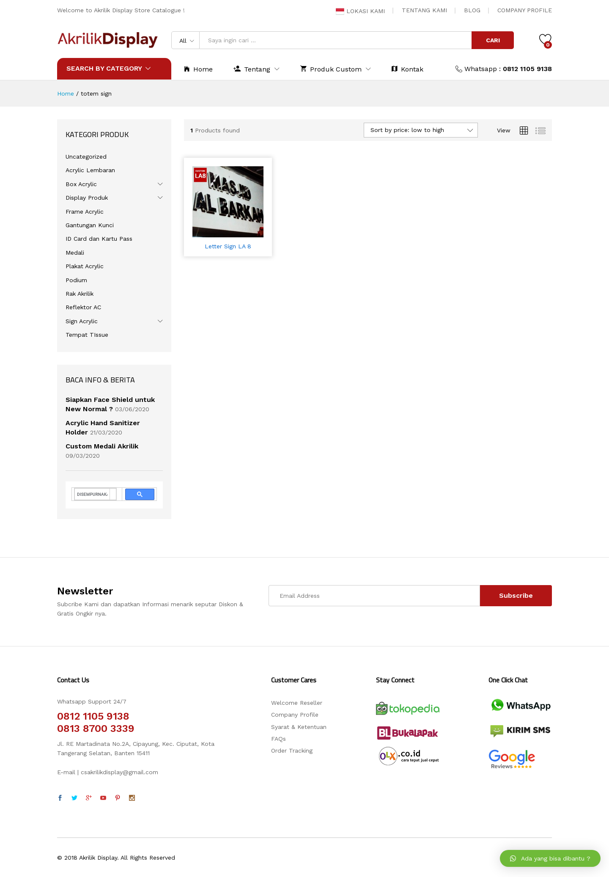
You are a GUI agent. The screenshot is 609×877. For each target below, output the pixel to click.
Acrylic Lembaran (90, 170)
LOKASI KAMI (360, 11)
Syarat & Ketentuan (298, 726)
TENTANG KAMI (424, 10)
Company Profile (294, 714)
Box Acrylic (81, 184)
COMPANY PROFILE (524, 10)
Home (198, 69)
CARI (493, 40)
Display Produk (87, 197)
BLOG (472, 10)
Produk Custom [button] (331, 69)
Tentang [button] (251, 69)
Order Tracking (292, 750)
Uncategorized (86, 156)
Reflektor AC (83, 307)
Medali (75, 252)
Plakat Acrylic (85, 266)
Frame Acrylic (85, 211)
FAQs (278, 738)
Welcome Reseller (296, 702)
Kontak (407, 69)
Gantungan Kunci (90, 225)
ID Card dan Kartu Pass (99, 238)
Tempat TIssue (87, 334)
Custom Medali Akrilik (102, 446)
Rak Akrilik (79, 293)
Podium (76, 280)
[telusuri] (92, 494)
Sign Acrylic (82, 321)
